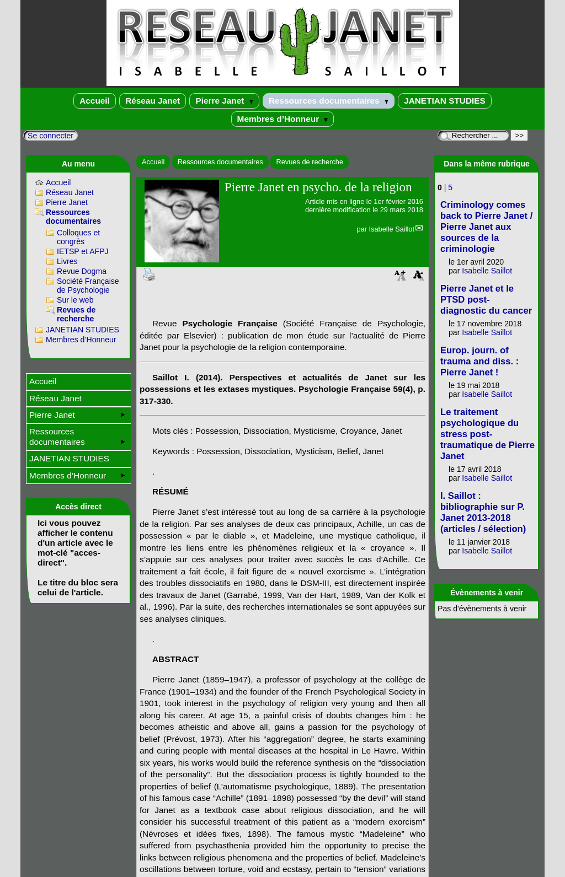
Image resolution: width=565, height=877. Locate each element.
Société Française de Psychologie (88, 285)
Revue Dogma (81, 271)
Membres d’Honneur (282, 118)
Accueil (94, 100)
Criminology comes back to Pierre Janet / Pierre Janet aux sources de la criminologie (486, 227)
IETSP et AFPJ (83, 251)
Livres (67, 261)
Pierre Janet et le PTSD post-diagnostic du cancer (486, 299)
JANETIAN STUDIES (445, 100)
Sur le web (75, 299)
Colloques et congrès (78, 237)
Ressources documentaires (328, 100)
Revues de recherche (309, 162)
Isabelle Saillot (391, 229)
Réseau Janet (152, 100)
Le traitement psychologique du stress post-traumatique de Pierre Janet (487, 434)
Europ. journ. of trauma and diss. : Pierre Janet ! (479, 361)
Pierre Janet (224, 100)
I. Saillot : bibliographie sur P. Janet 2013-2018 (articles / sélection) (483, 512)
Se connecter (50, 135)
